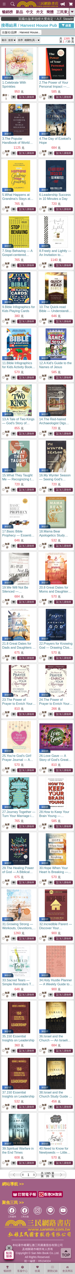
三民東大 (64, 12)
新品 (19, 12)
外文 (39, 12)
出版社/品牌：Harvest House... (21, 32)
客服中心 (22, 1269)
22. (55, 647)
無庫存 (43, 97)
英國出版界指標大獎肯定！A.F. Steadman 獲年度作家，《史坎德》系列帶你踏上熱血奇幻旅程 (55, 19)
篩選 (66, 25)
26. (56, 759)
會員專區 (67, 1269)
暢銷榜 (7, 12)
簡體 (50, 12)
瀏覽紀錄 (52, 1269)
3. (17, 142)
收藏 (37, 1269)
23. (19, 703)
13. (18, 423)
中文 (29, 12)
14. (54, 423)
